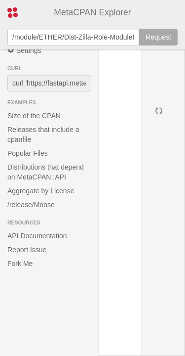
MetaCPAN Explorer (92, 12)
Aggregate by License (40, 191)
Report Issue (26, 250)
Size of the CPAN (34, 116)
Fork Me (20, 263)
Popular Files (27, 153)
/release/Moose (31, 205)
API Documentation (37, 236)
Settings (24, 50)
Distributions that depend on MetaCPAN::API (45, 172)
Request (158, 37)
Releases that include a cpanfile (43, 134)
